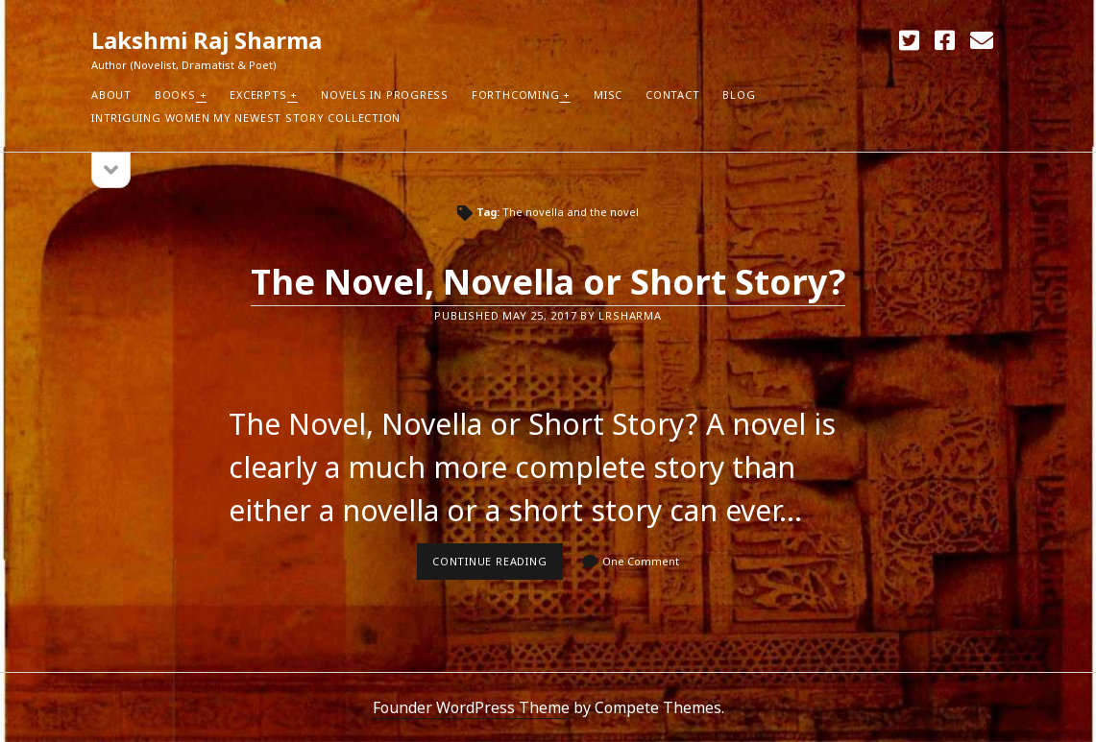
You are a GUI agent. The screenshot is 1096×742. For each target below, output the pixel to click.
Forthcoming (515, 94)
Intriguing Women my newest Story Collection (246, 117)
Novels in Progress (385, 94)
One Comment (640, 561)
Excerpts (258, 94)
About (111, 94)
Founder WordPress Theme (471, 707)
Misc (608, 94)
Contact (672, 94)
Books (175, 94)
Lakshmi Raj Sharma (206, 40)
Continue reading (497, 566)
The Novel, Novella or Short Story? (548, 281)
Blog (738, 94)
